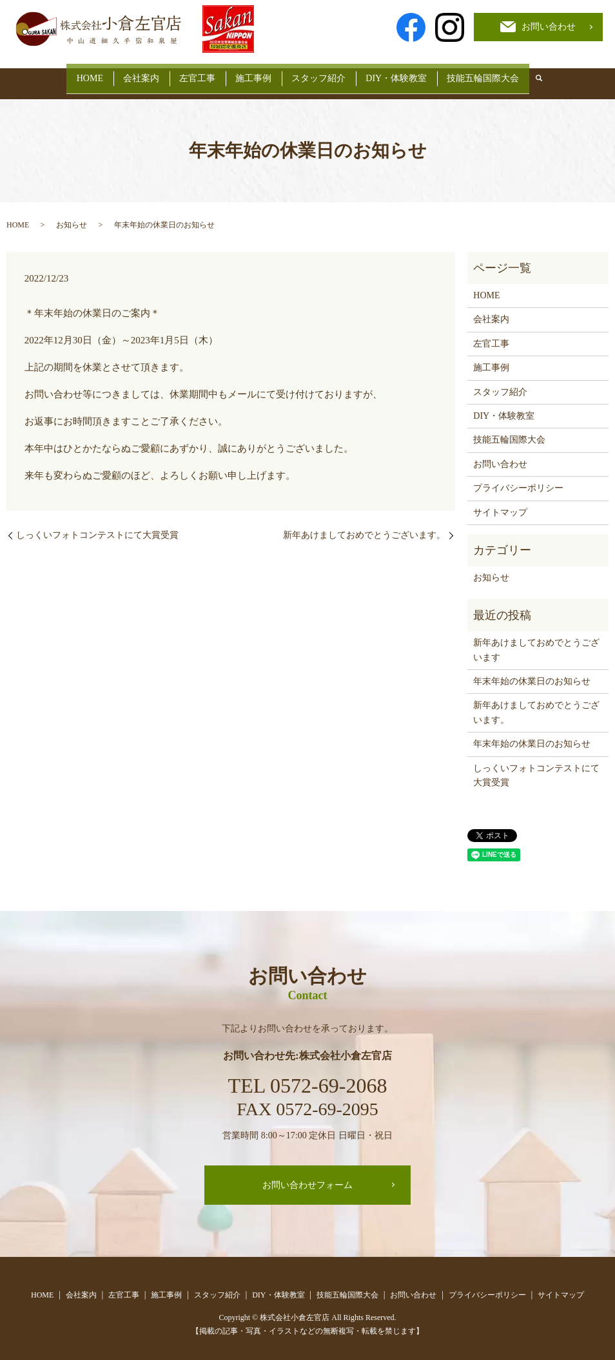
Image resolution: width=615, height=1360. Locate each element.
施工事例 (253, 73)
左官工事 (190, 73)
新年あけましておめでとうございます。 (364, 525)
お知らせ (71, 215)
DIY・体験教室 (410, 73)
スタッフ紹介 (325, 73)
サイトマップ (500, 502)
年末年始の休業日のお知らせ (532, 671)
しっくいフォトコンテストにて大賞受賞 (97, 525)
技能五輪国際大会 (504, 73)
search (563, 74)
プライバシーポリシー (518, 478)
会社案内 (127, 73)
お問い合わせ (500, 454)
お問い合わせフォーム (307, 1175)
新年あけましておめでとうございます (536, 640)
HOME (68, 73)
